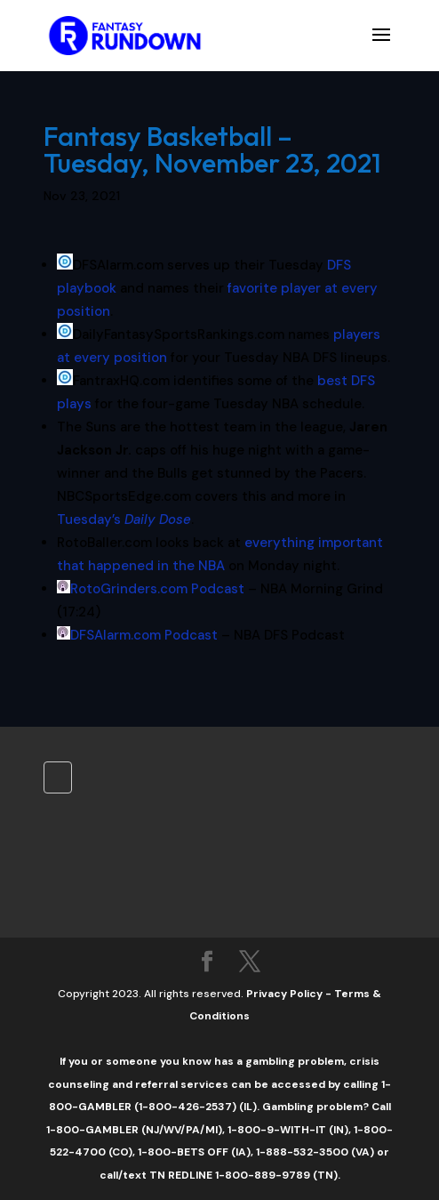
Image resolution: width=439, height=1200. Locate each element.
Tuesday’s (124, 519)
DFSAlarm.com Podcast (144, 635)
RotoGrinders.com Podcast (157, 589)
